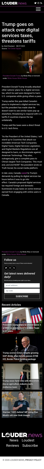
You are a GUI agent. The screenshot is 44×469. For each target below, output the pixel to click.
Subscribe (22, 296)
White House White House (17, 78)
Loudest (28, 440)
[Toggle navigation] (38, 9)
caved (24, 173)
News (14, 440)
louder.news (14, 3)
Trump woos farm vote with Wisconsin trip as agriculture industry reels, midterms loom (21, 384)
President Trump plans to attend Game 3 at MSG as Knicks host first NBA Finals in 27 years (22, 328)
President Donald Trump (12, 76)
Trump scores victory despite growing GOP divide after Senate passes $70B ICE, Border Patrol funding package (20, 356)
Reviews (12, 445)
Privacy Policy (33, 460)
